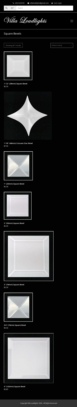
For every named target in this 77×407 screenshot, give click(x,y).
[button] (71, 21)
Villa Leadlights (33, 403)
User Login (58, 3)
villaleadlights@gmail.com (39, 3)
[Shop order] (62, 45)
